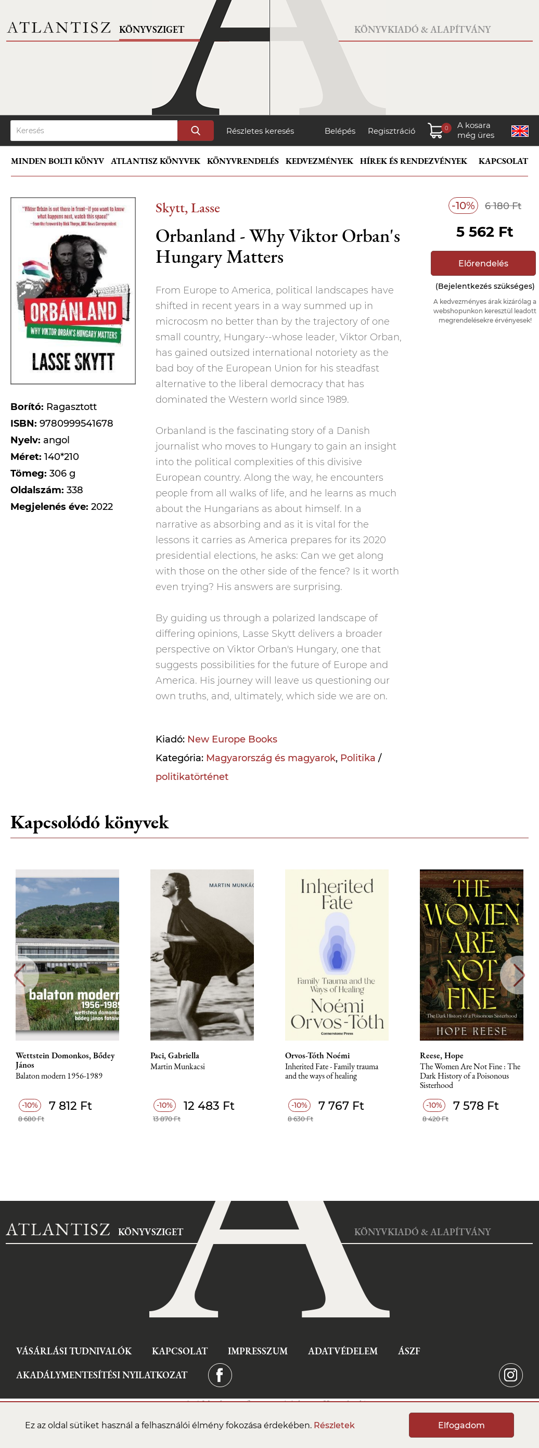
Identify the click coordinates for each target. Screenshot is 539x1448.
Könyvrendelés (243, 161)
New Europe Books (232, 739)
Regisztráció (391, 131)
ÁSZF (409, 1351)
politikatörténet (192, 777)
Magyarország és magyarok (271, 758)
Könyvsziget (151, 29)
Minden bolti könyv (57, 161)
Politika (358, 758)
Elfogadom (461, 1425)
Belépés (340, 131)
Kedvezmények (319, 161)
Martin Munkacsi (177, 1067)
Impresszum (258, 1351)
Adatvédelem (343, 1351)
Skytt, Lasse (188, 207)
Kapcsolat (503, 161)
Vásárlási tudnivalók (74, 1351)
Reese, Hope (442, 1055)
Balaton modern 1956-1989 (59, 1076)
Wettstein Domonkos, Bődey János (65, 1060)
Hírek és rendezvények (413, 161)
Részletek (334, 1425)
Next (519, 975)
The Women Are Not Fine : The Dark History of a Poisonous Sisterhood (470, 1076)
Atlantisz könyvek (155, 161)
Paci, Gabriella (174, 1055)
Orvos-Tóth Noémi (317, 1055)
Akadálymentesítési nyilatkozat (101, 1375)
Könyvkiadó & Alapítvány (422, 29)
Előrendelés (483, 263)
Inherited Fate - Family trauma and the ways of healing (331, 1071)
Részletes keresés (260, 131)
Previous (19, 975)
